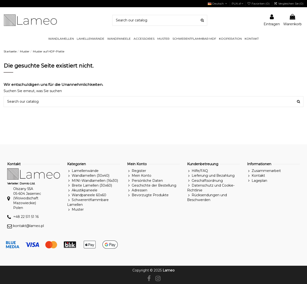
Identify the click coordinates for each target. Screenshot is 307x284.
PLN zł (237, 3)
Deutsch (218, 3)
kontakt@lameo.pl (28, 226)
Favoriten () (258, 3)
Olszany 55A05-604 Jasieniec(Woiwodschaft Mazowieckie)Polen (27, 198)
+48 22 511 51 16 (26, 217)
